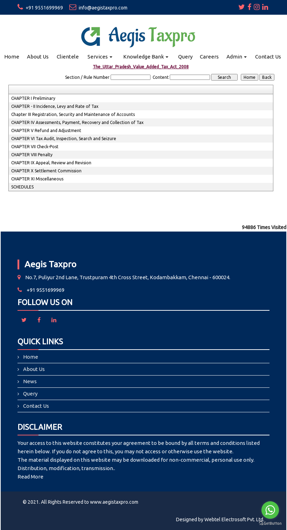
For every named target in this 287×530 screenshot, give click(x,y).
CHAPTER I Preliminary (33, 98)
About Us (38, 57)
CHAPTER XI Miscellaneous (37, 179)
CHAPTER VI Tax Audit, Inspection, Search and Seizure (63, 138)
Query (185, 57)
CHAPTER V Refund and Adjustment (46, 130)
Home (11, 57)
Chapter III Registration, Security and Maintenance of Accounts (73, 114)
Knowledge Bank (145, 57)
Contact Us (268, 57)
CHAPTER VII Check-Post (34, 146)
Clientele (68, 57)
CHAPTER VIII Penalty (31, 154)
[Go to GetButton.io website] (270, 523)
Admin (236, 57)
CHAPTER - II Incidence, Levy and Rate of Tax (54, 106)
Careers (209, 57)
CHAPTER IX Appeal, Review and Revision (51, 162)
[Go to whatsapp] (270, 510)
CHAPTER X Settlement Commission (46, 170)
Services (100, 57)
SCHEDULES (22, 187)
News (30, 381)
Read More (30, 477)
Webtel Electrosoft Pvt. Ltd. (234, 519)
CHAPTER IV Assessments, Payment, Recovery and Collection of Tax (77, 122)
